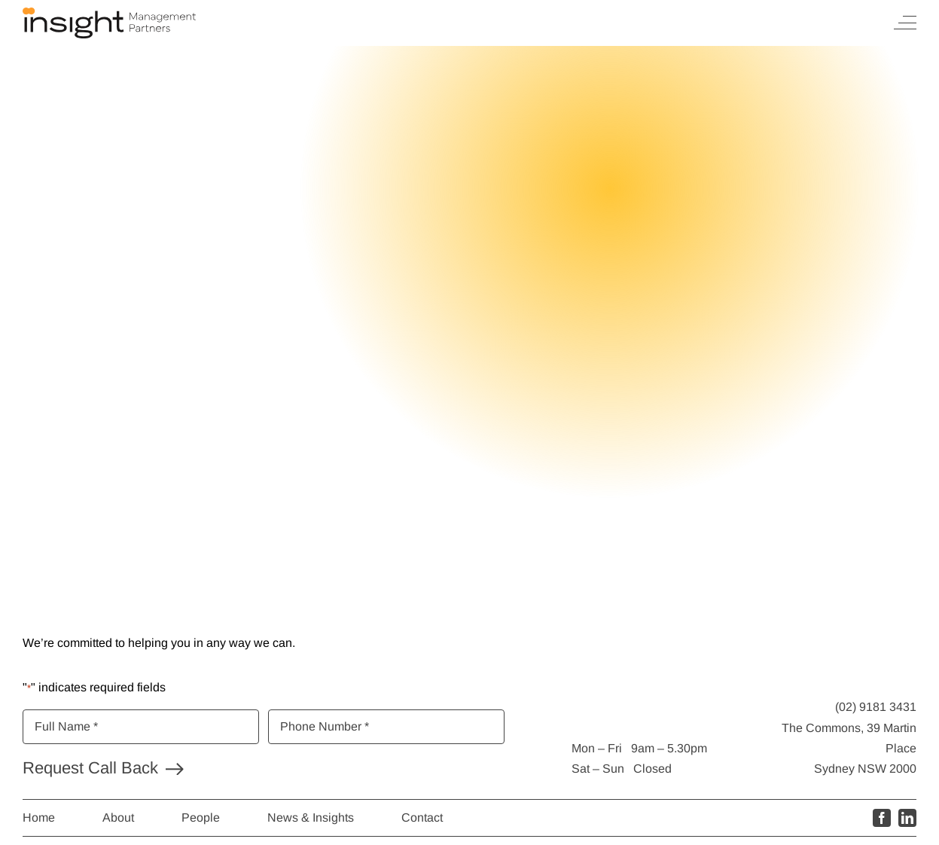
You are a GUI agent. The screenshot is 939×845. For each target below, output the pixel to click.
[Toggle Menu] (905, 22)
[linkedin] (907, 818)
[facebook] (882, 818)
